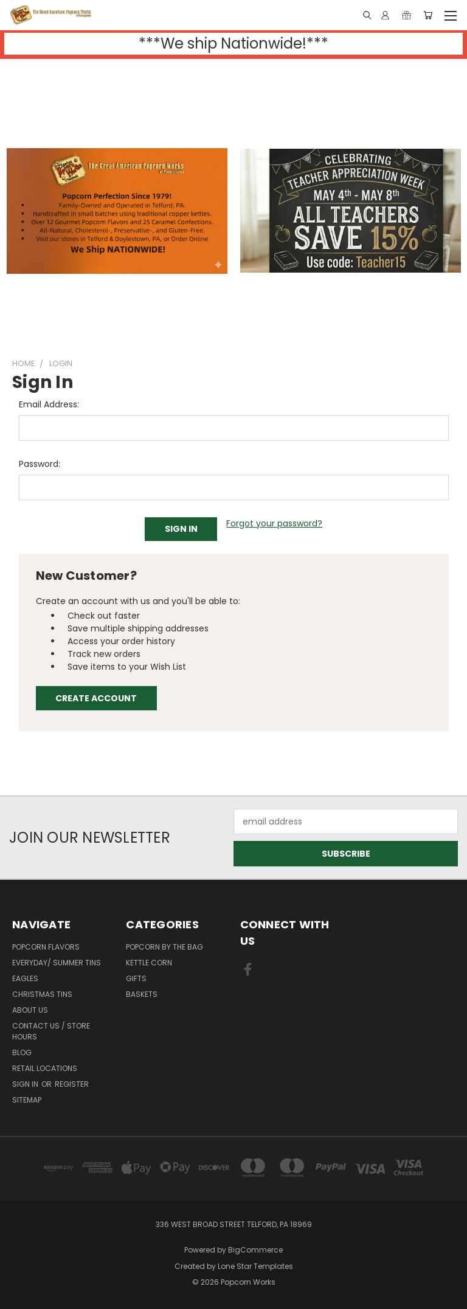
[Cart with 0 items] (427, 15)
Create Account (96, 698)
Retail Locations (44, 1068)
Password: (39, 464)
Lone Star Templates (255, 1266)
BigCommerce (255, 1250)
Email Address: (49, 404)
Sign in (26, 1084)
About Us (30, 1010)
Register (72, 1084)
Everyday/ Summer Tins (56, 962)
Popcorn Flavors (46, 947)
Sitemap (26, 1100)
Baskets (141, 994)
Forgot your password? (274, 523)
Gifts (136, 978)
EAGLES (25, 978)
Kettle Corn (149, 962)
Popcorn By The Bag (164, 947)
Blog (22, 1052)
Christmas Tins (42, 994)
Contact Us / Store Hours (51, 1031)
